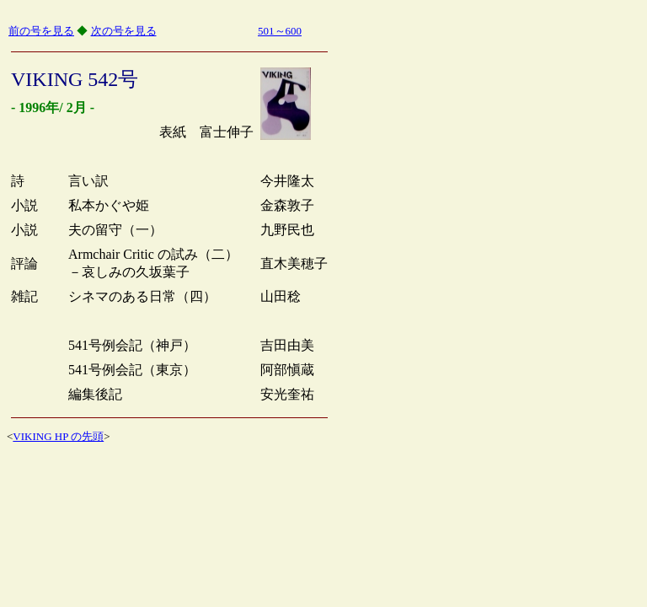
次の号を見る (124, 30)
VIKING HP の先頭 (58, 436)
